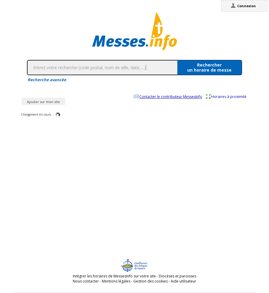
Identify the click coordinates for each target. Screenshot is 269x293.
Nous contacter (86, 281)
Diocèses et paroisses (177, 276)
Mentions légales (116, 281)
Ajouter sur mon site (43, 101)
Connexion (246, 6)
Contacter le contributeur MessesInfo (170, 96)
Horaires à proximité (229, 96)
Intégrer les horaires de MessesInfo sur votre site (114, 276)
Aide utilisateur (183, 281)
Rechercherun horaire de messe (209, 67)
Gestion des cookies (150, 281)
